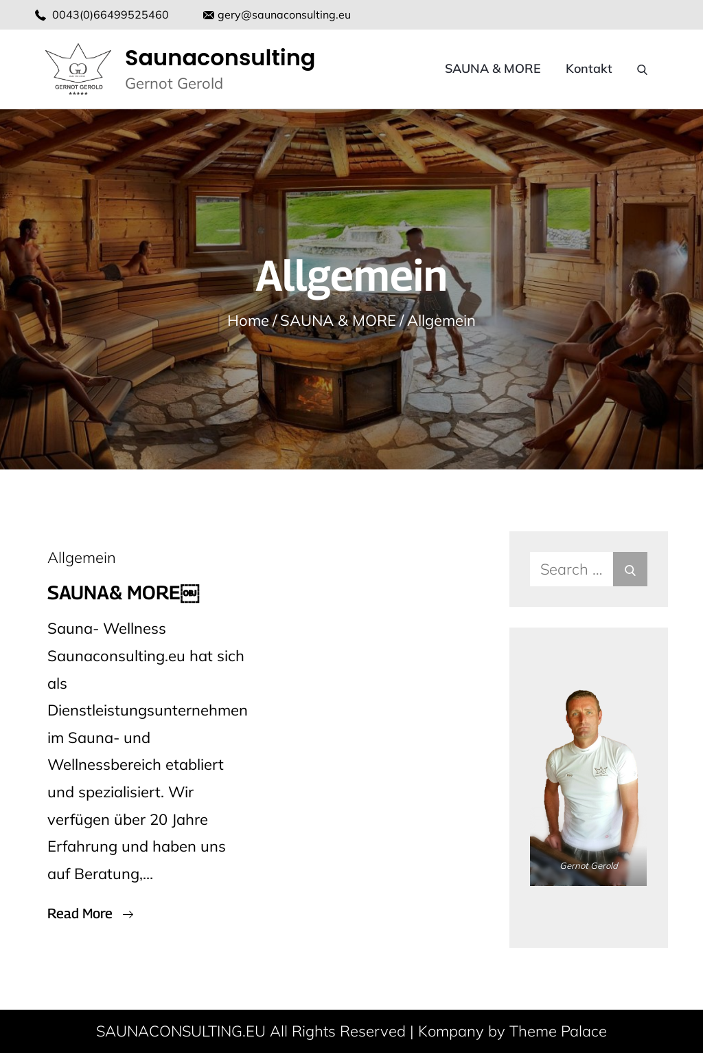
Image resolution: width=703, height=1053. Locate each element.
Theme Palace (558, 1031)
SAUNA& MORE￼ (123, 592)
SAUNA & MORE (493, 68)
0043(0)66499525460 (110, 14)
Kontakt (589, 68)
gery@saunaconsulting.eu (277, 14)
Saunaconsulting (220, 57)
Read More (90, 913)
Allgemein (81, 557)
